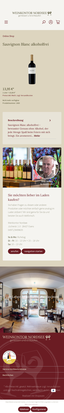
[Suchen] (43, 22)
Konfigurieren (39, 409)
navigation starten (33, 251)
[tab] (30, 127)
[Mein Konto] (50, 22)
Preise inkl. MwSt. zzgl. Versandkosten (18, 95)
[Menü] (6, 22)
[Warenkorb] (57, 22)
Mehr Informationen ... (32, 404)
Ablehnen (24, 409)
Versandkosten (53, 386)
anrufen (14, 251)
